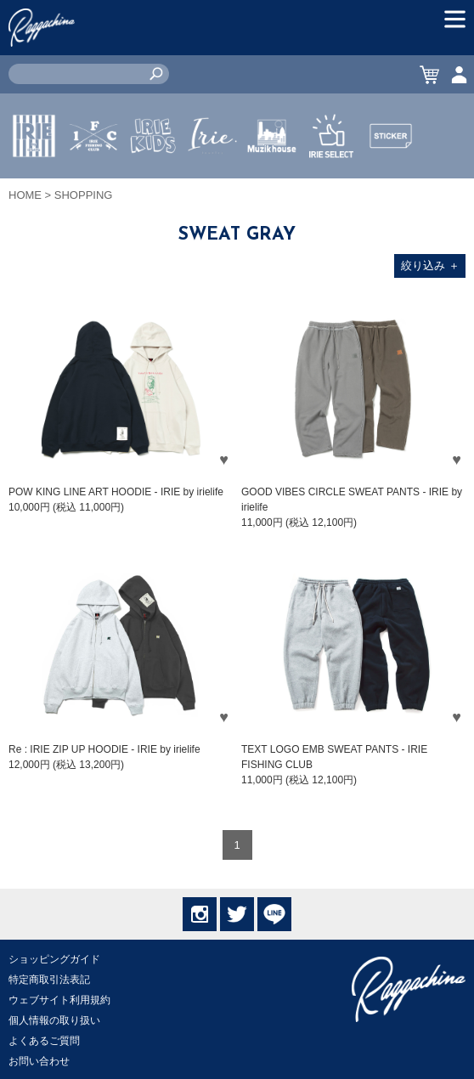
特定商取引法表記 (49, 980)
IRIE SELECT (331, 186)
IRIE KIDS (153, 186)
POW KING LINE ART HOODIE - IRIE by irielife (115, 492)
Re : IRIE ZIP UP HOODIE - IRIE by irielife (104, 749)
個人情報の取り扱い (54, 1020)
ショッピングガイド (54, 959)
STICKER (390, 176)
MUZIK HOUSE (272, 186)
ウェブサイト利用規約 (59, 1000)
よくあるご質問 (44, 1041)
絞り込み (430, 265)
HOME (25, 195)
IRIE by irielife (34, 186)
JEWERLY (212, 176)
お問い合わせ (39, 1061)
